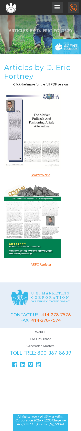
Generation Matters (40, 346)
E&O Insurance (40, 339)
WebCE (40, 332)
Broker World (40, 175)
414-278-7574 (40, 320)
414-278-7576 (40, 314)
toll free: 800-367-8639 (40, 353)
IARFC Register (40, 264)
